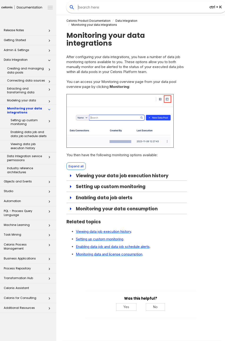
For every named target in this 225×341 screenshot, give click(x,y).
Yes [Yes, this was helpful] (126, 307)
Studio (28, 192)
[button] (49, 31)
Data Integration (28, 61)
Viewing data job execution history (23, 146)
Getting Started (28, 41)
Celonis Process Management (28, 246)
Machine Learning (28, 226)
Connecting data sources (30, 81)
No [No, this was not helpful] (155, 307)
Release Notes (28, 31)
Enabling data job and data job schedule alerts (29, 134)
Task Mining (28, 236)
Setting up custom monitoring (32, 122)
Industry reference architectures (20, 170)
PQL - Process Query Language (28, 213)
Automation (28, 202)
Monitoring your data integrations (30, 110)
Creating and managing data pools (30, 70)
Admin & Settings (28, 51)
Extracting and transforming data (30, 90)
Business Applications (28, 259)
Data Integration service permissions (30, 158)
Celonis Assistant (16, 288)
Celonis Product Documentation (88, 20)
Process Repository (28, 269)
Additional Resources (28, 309)
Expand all (76, 166)
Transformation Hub (28, 279)
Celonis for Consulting (28, 299)
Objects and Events (28, 182)
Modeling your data (30, 101)
